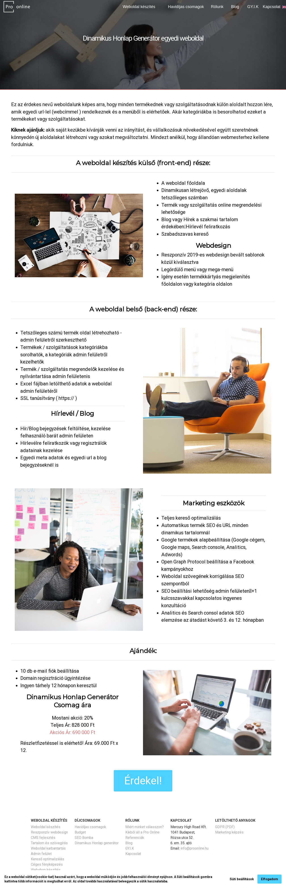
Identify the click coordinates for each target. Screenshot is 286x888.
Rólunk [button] (217, 6)
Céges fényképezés (47, 864)
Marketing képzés (229, 832)
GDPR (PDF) (225, 827)
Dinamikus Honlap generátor (97, 843)
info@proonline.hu (194, 848)
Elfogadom (269, 880)
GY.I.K (253, 6)
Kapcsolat (271, 6)
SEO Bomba (84, 838)
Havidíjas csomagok (186, 6)
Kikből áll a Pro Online (142, 832)
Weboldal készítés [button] (139, 6)
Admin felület (41, 854)
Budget (80, 832)
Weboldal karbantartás (48, 848)
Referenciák (134, 838)
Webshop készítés (46, 870)
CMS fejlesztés (43, 838)
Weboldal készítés (45, 827)
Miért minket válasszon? (144, 827)
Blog (235, 6)
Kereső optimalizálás (47, 859)
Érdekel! (143, 780)
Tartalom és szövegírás (49, 843)
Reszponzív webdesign (49, 832)
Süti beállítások (242, 880)
